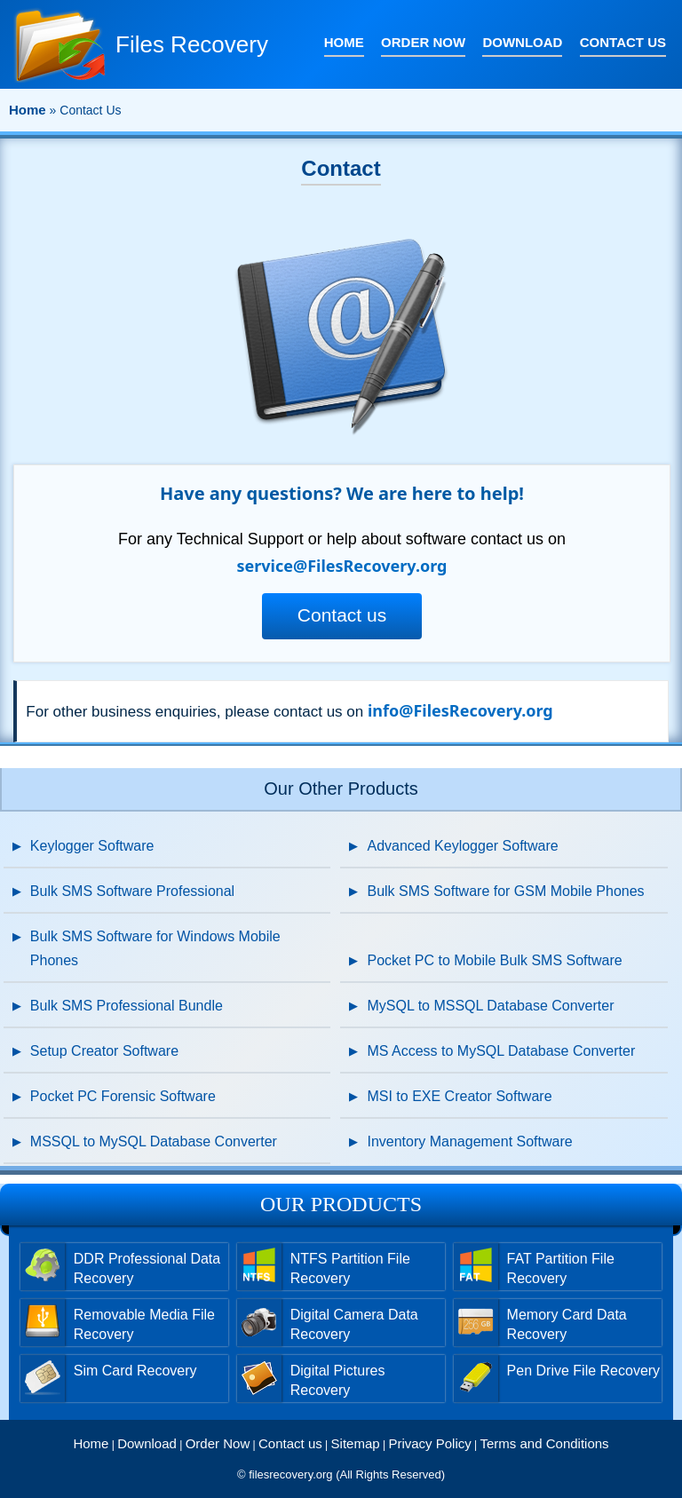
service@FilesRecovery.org (341, 565)
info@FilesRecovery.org (460, 710)
